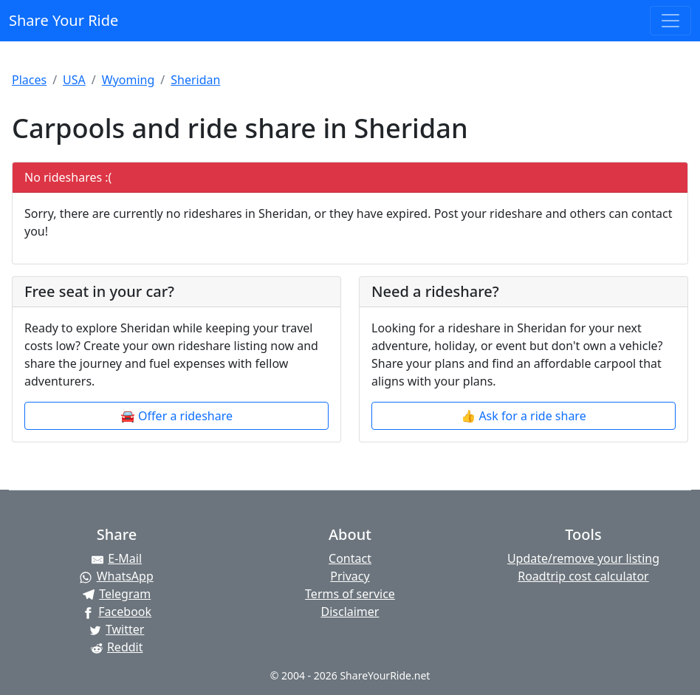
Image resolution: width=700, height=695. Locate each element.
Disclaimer (349, 611)
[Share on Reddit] (116, 647)
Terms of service (350, 594)
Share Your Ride (63, 20)
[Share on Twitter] (116, 629)
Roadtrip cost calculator (583, 576)
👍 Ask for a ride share (523, 416)
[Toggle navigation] (670, 20)
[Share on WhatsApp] (116, 576)
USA (74, 80)
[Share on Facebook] (116, 611)
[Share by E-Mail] (116, 558)
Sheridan (195, 80)
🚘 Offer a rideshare (176, 416)
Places (29, 80)
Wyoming (128, 80)
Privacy (349, 576)
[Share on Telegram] (116, 594)
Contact (350, 558)
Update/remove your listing (583, 558)
